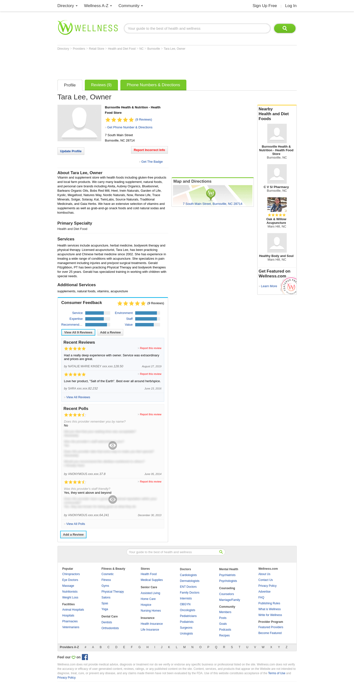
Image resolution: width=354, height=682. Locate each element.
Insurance (148, 618)
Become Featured (270, 633)
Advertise (264, 591)
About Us (264, 574)
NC (141, 48)
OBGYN (185, 604)
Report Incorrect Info (149, 150)
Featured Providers (270, 627)
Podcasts (225, 629)
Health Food (149, 574)
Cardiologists (188, 575)
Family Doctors (190, 592)
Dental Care (110, 616)
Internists (186, 598)
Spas (105, 603)
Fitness (106, 580)
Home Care (148, 599)
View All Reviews (78, 332)
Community (128, 5)
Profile (70, 85)
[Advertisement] (146, 64)
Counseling (227, 588)
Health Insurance (152, 623)
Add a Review (110, 332)
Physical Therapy (113, 591)
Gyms (105, 585)
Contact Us (265, 580)
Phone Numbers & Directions (153, 85)
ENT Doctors (188, 586)
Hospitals (68, 615)
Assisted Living (150, 593)
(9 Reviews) (143, 119)
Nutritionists (70, 591)
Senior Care (149, 587)
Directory (65, 5)
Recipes (224, 635)
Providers (79, 48)
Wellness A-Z (96, 5)
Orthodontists (110, 628)
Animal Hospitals (73, 609)
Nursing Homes (151, 610)
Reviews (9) (101, 85)
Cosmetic (108, 574)
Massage (68, 585)
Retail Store (97, 48)
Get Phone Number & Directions (130, 127)
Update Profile (71, 151)
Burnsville (154, 48)
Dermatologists (190, 581)
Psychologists (228, 581)
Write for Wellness (270, 615)
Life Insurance (150, 629)
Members (225, 612)
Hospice (146, 604)
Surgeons (186, 627)
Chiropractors (71, 574)
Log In (291, 5)
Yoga (105, 609)
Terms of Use (276, 673)
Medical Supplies (152, 580)
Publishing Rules (269, 603)
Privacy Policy (267, 585)
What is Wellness (269, 609)
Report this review (150, 348)
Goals (223, 623)
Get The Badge (152, 161)
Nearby (277, 114)
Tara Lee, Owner (174, 48)
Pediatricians (188, 616)
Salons (106, 597)
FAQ (261, 597)
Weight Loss (70, 597)
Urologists (186, 633)
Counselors (226, 594)
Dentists (107, 622)
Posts (223, 618)
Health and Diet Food (122, 48)
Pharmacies (70, 621)
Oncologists (187, 610)
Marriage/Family (229, 600)
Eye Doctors (70, 580)
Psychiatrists (227, 575)
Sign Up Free (265, 5)
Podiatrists (187, 622)
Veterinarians (70, 627)
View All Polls (75, 524)
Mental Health (228, 569)
